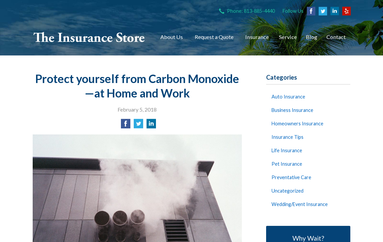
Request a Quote (214, 37)
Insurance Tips (288, 137)
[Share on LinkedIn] (151, 125)
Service (288, 37)
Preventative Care (291, 177)
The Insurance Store (89, 37)
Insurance (257, 37)
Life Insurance (287, 150)
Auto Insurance (288, 96)
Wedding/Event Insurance (300, 204)
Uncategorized (288, 191)
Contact (336, 37)
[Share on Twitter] (138, 125)
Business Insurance (292, 110)
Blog (311, 37)
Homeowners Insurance (297, 123)
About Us (171, 37)
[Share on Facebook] (125, 125)
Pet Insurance (287, 164)
